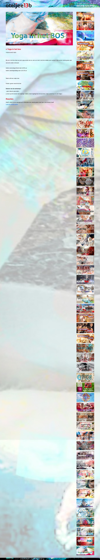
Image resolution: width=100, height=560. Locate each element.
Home (7, 2)
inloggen (79, 3)
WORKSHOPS (85, 5)
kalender (86, 3)
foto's (92, 3)
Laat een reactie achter (12, 104)
